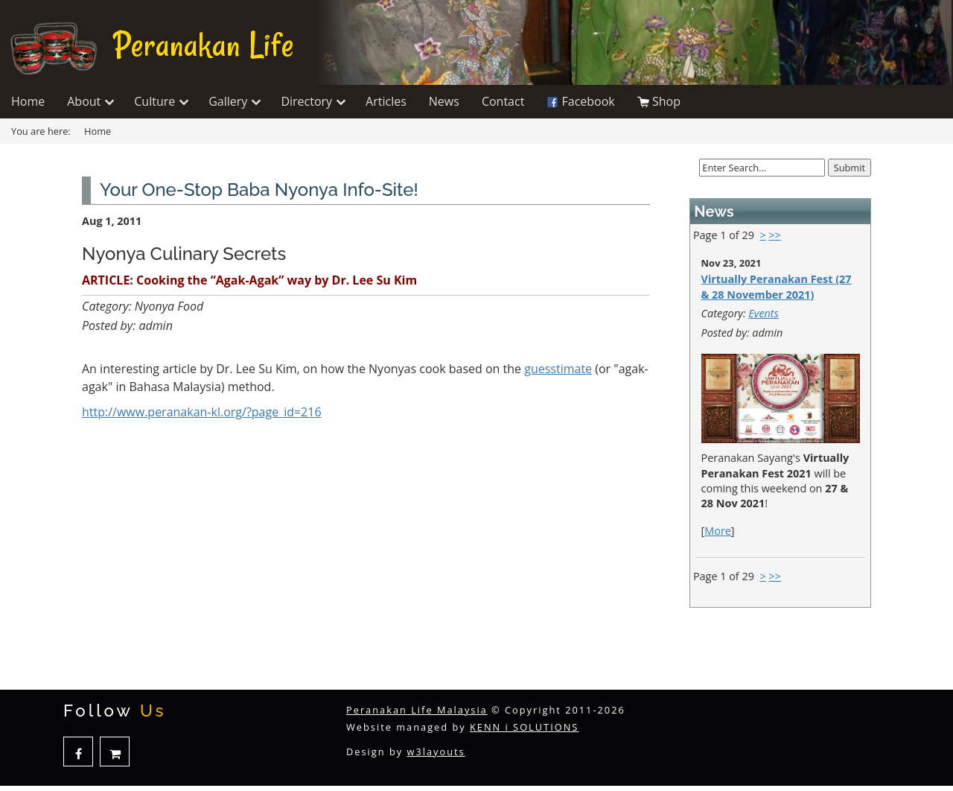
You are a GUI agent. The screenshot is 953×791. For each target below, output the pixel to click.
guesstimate (558, 368)
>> (774, 235)
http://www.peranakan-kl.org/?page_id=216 (202, 412)
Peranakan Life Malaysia (417, 710)
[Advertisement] (366, 570)
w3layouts (436, 751)
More (717, 531)
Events (763, 313)
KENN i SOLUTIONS (524, 727)
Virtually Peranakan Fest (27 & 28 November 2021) (776, 287)
